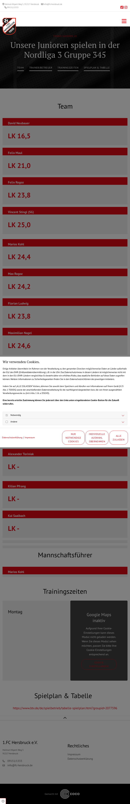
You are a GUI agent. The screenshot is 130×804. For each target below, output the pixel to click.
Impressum (30, 430)
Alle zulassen (112, 439)
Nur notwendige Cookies (48, 439)
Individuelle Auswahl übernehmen (80, 439)
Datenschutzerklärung (12, 430)
